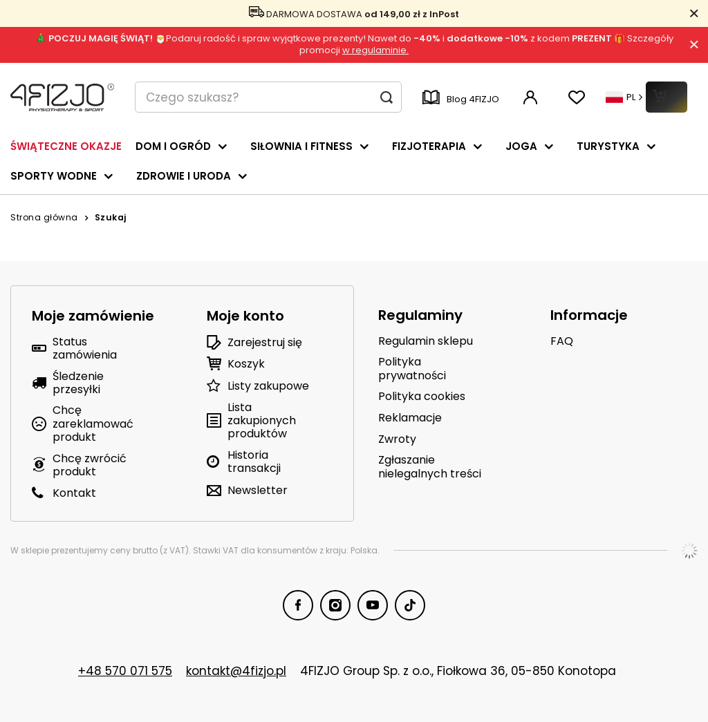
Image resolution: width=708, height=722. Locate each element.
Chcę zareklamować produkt (93, 423)
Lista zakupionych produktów (261, 421)
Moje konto (245, 316)
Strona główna (44, 217)
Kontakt (74, 493)
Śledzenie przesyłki (78, 383)
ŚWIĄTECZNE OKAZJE (66, 146)
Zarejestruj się (264, 342)
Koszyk (246, 363)
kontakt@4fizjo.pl (236, 671)
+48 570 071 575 (125, 671)
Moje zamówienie (93, 316)
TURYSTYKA (608, 146)
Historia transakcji (254, 461)
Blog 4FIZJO (460, 99)
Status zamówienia (85, 348)
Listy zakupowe (268, 385)
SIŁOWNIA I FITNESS (301, 146)
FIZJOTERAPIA (429, 146)
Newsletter (257, 490)
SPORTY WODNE (53, 176)
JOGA (521, 146)
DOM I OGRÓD (173, 146)
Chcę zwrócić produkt (90, 465)
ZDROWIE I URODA (183, 176)
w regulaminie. (375, 50)
